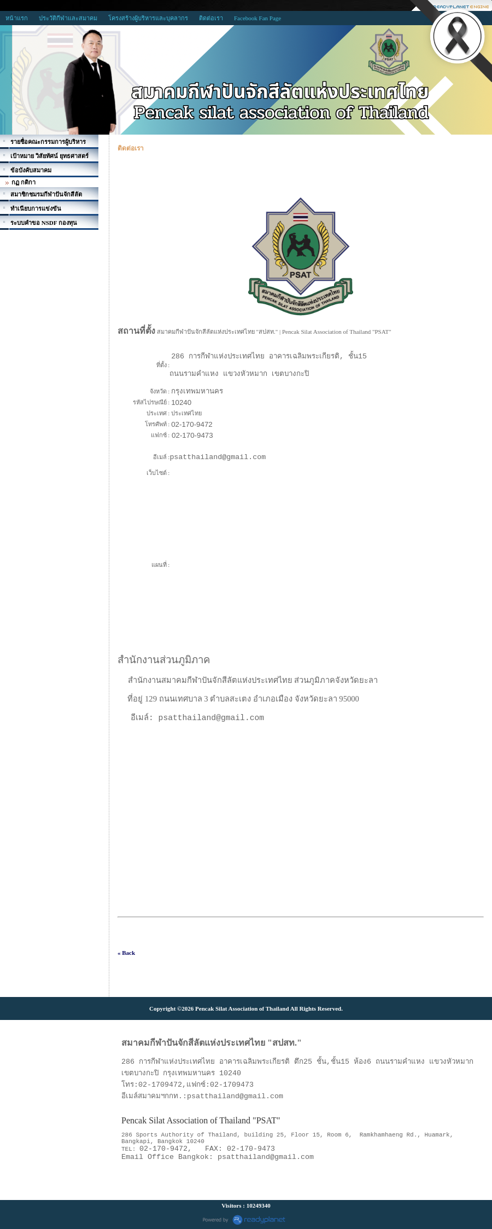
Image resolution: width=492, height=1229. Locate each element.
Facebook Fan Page (257, 18)
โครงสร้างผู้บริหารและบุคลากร (148, 18)
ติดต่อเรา (211, 18)
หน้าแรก (16, 18)
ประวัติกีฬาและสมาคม (68, 18)
